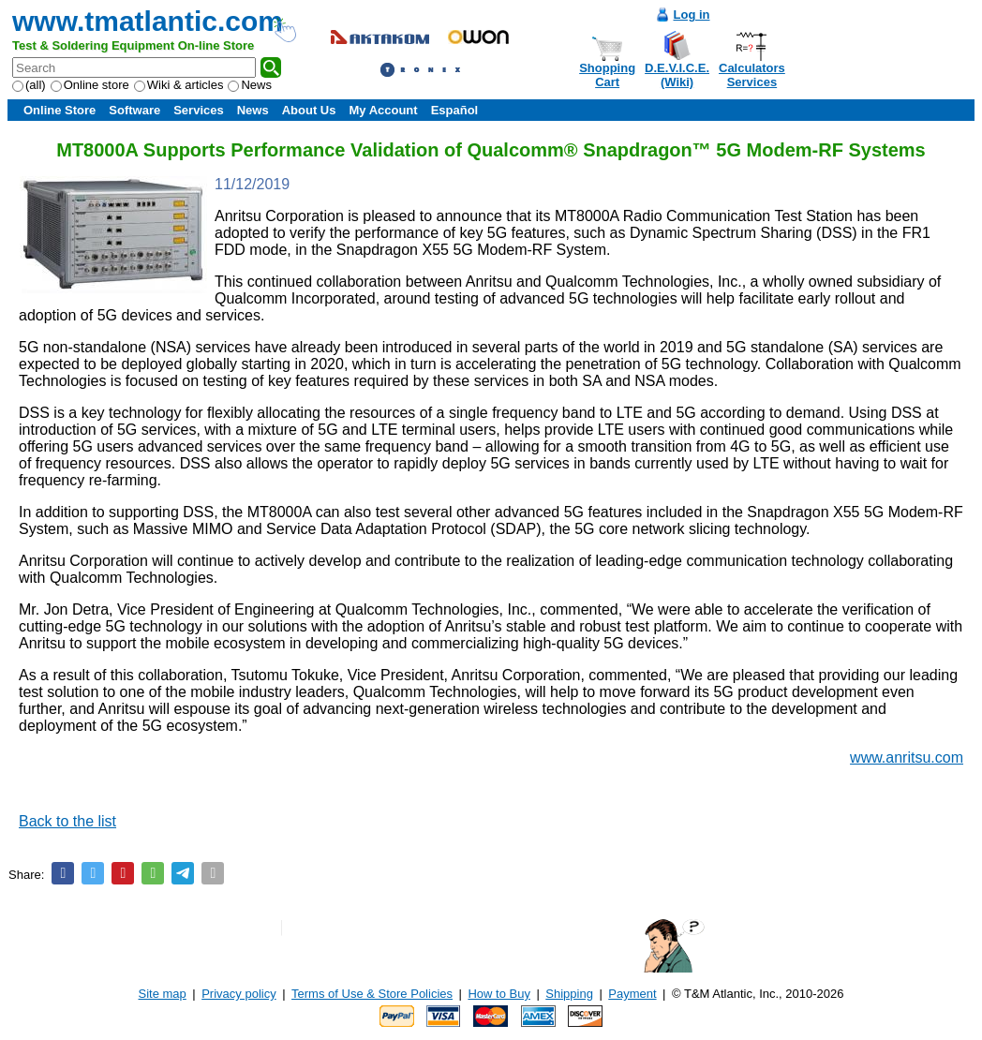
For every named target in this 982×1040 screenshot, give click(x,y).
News (250, 85)
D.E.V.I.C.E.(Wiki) (677, 75)
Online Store (59, 110)
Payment (632, 994)
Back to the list (67, 821)
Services (198, 110)
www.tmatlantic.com (147, 21)
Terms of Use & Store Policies (372, 994)
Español (455, 110)
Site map (162, 994)
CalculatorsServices (752, 75)
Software (134, 110)
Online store (90, 85)
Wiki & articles (179, 85)
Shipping (569, 994)
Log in (692, 14)
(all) (29, 85)
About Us (309, 110)
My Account (383, 110)
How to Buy (498, 994)
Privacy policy (238, 994)
